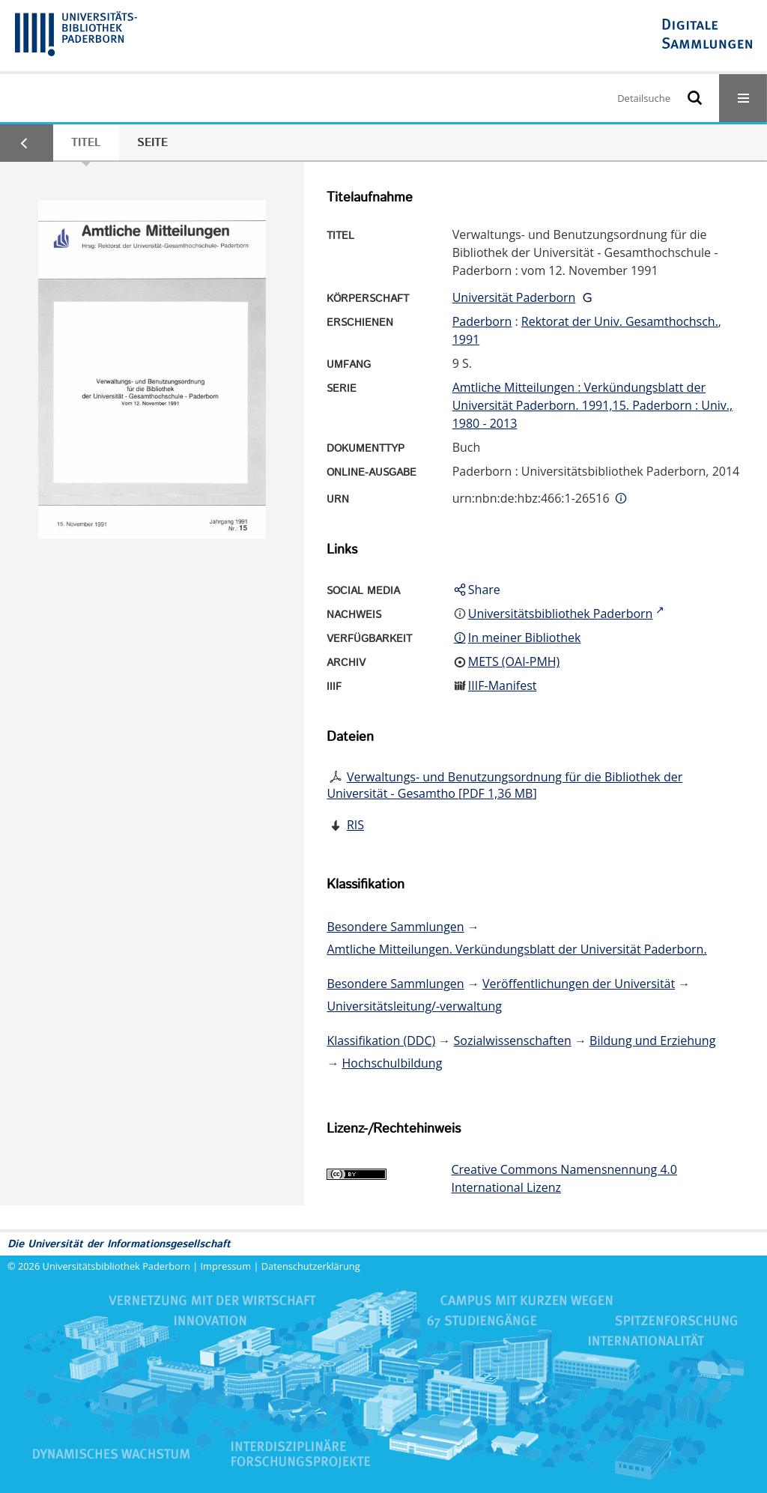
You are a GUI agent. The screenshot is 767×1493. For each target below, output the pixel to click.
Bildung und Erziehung (652, 1040)
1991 (466, 339)
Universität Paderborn (514, 297)
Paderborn (482, 321)
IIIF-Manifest (502, 685)
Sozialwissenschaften (513, 1040)
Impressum (226, 1266)
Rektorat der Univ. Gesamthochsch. (619, 321)
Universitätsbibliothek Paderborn (116, 1266)
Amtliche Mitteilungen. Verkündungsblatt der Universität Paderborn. (516, 949)
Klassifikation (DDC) (381, 1040)
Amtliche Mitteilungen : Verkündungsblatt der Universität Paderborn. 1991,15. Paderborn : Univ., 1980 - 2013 (592, 405)
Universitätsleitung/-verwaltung (414, 1006)
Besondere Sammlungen (395, 926)
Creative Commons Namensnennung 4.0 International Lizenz (563, 1178)
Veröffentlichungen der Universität (578, 983)
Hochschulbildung (392, 1063)
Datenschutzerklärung (310, 1266)
